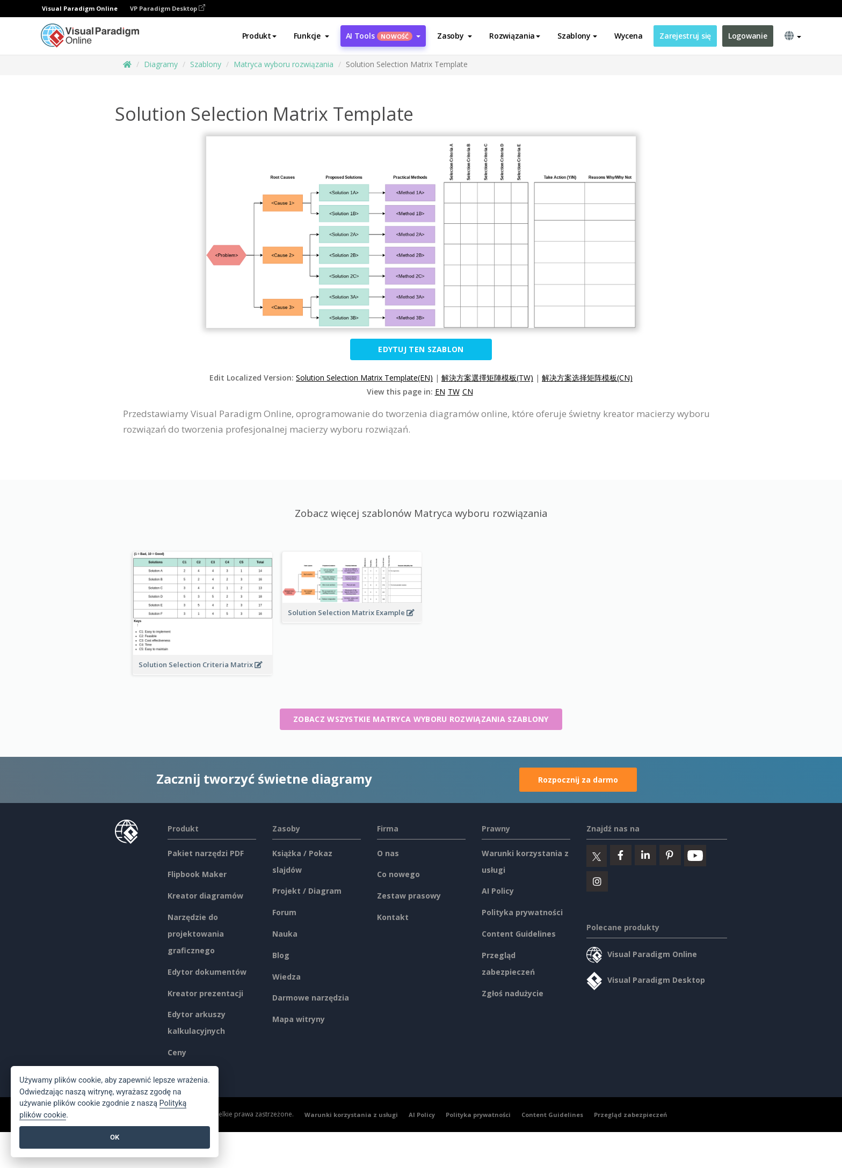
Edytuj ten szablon (420, 349)
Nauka (284, 934)
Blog (280, 955)
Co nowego (398, 874)
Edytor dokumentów (207, 972)
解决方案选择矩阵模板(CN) (587, 378)
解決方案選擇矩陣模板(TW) (487, 378)
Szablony (205, 64)
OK (114, 1137)
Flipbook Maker (197, 874)
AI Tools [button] (383, 36)
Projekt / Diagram (307, 891)
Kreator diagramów (205, 895)
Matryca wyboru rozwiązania (283, 64)
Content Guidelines (519, 934)
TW (454, 391)
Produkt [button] (259, 36)
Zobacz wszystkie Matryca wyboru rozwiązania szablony (421, 719)
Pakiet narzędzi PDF (206, 853)
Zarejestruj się (685, 36)
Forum (284, 912)
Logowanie (747, 36)
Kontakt (393, 917)
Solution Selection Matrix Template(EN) (364, 378)
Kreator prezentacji (205, 993)
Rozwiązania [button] (514, 36)
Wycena (628, 36)
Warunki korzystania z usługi (351, 1115)
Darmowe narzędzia (310, 997)
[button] (311, 36)
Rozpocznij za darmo (578, 780)
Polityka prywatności (522, 912)
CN (467, 391)
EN (440, 391)
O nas (388, 853)
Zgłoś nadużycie (512, 993)
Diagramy (161, 64)
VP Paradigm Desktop (167, 8)
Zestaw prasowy (409, 895)
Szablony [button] (577, 36)
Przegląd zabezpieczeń (630, 1115)
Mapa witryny (298, 1019)
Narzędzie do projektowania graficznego (196, 933)
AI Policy (498, 891)
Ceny (177, 1052)
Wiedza (286, 977)
